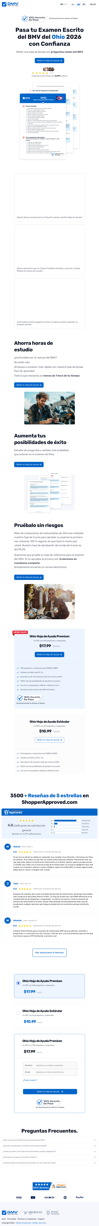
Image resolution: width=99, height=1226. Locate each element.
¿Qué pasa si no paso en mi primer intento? (20, 1157)
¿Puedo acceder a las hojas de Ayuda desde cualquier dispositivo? (29, 1151)
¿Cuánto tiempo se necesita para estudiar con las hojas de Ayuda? (29, 1163)
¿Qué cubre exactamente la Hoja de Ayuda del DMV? (24, 1140)
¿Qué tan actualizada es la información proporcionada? (25, 1146)
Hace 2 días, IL (27, 846)
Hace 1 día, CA (25, 883)
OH (65, 4)
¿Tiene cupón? (30, 1080)
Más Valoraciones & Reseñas (49, 952)
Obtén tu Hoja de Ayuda (49, 60)
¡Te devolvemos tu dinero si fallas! (63, 18)
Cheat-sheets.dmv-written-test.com (31, 1223)
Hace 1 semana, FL (30, 920)
